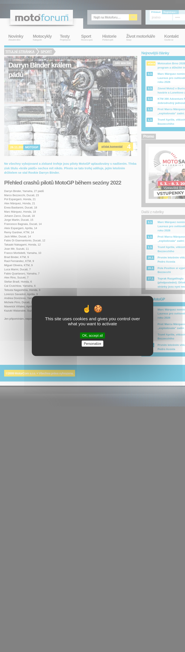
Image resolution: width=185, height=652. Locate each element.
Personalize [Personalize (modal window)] (92, 343)
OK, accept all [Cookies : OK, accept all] (92, 335)
